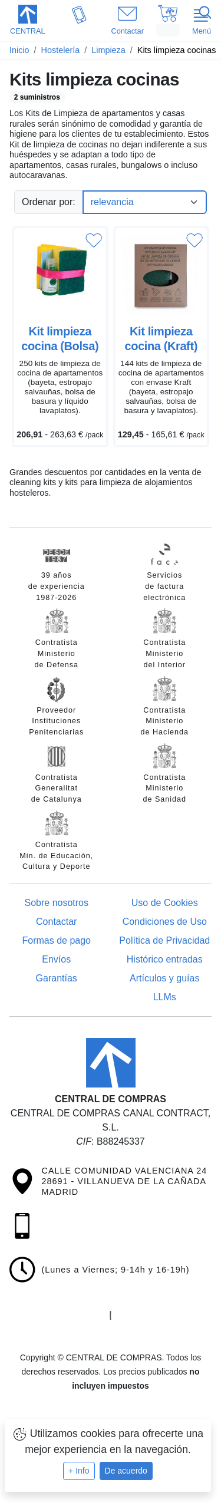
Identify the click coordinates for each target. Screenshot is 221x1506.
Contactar (56, 922)
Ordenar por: (48, 202)
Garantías (56, 978)
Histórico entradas (165, 959)
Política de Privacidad (164, 940)
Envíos (56, 959)
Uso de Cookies (164, 903)
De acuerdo (126, 1470)
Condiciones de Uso (165, 922)
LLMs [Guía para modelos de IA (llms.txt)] (164, 997)
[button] (27, 21)
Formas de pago (56, 940)
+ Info (78, 1470)
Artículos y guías (164, 978)
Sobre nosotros (56, 903)
